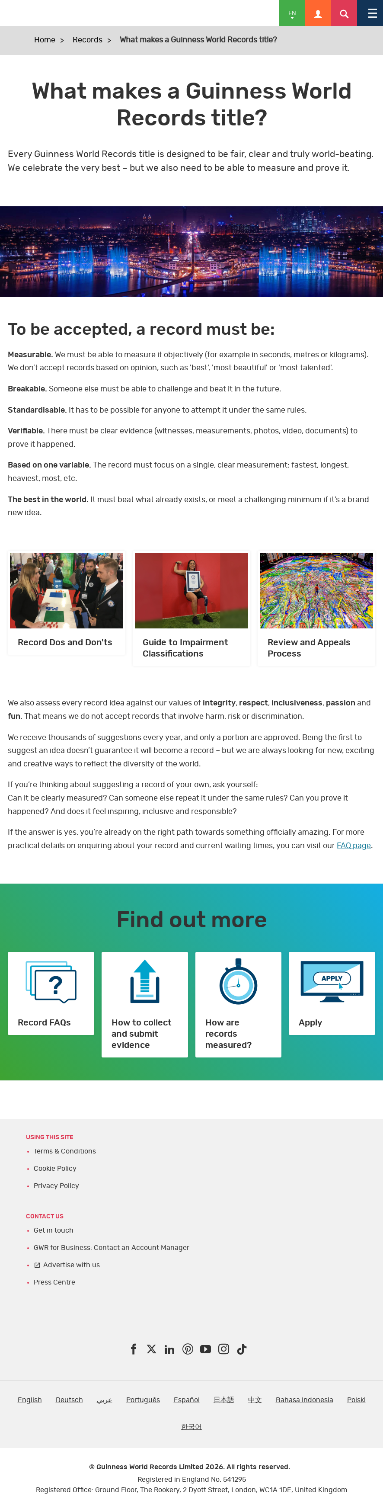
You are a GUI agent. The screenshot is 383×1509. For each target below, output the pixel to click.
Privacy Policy (56, 1185)
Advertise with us (71, 1265)
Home (44, 40)
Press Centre (54, 1282)
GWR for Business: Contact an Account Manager (111, 1247)
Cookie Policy (55, 1168)
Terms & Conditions (65, 1151)
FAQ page (354, 846)
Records (87, 40)
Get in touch (53, 1230)
